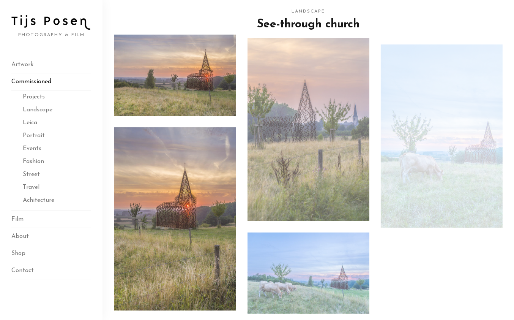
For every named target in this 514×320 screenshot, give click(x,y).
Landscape (37, 110)
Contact (22, 271)
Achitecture (38, 200)
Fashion (33, 161)
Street (31, 174)
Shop (18, 253)
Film (17, 219)
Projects (34, 97)
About (20, 236)
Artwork (22, 65)
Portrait (34, 136)
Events (32, 149)
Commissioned (31, 82)
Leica (30, 123)
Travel (31, 187)
